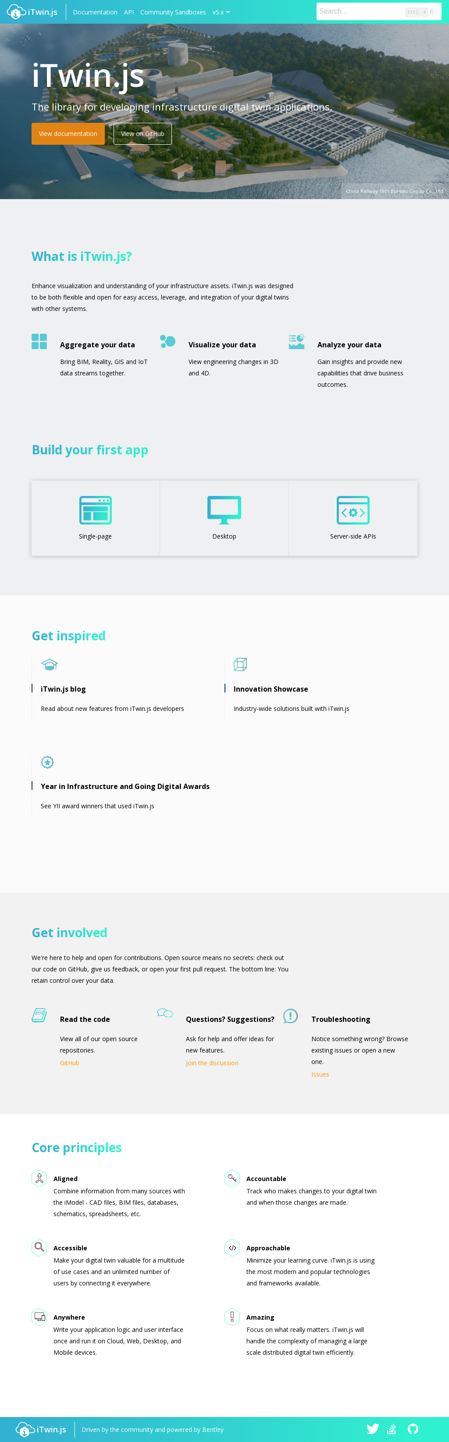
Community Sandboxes (173, 12)
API (129, 12)
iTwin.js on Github (414, 1430)
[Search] (379, 11)
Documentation (95, 12)
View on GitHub (142, 133)
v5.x (218, 12)
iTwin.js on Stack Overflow (393, 1430)
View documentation (68, 133)
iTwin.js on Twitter (373, 1430)
